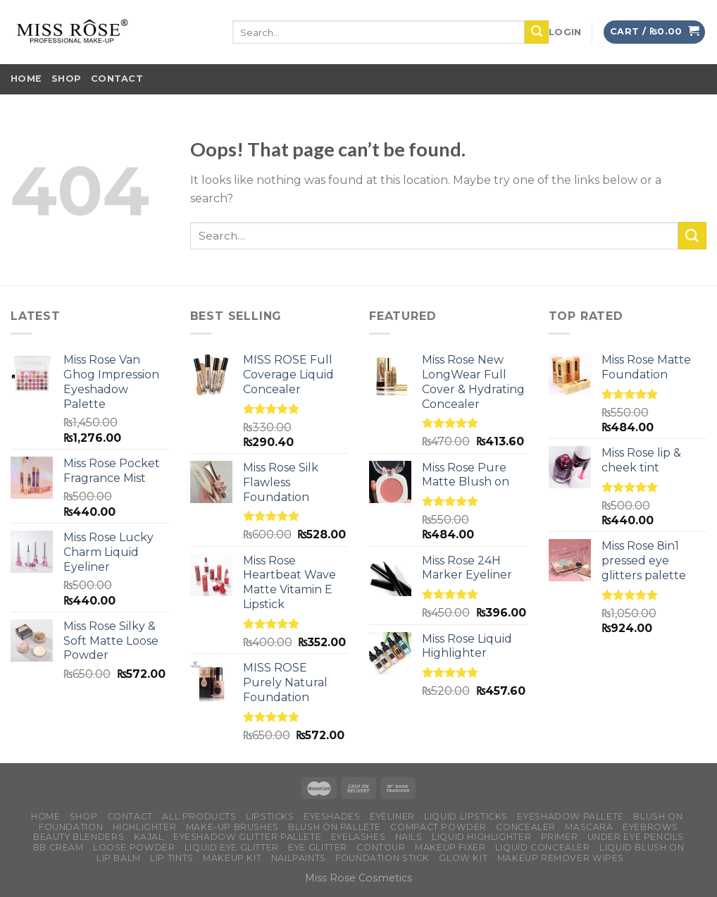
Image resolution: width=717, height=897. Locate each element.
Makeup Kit (232, 858)
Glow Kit (463, 858)
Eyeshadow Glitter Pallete (247, 836)
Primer (559, 836)
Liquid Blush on (641, 847)
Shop (66, 78)
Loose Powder (134, 847)
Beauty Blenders (78, 836)
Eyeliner (392, 816)
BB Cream (58, 847)
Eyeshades (332, 816)
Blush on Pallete (334, 827)
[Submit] (692, 235)
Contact (117, 78)
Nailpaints (298, 858)
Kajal (149, 836)
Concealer (526, 827)
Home (26, 78)
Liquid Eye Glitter (232, 847)
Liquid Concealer (542, 847)
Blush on (657, 816)
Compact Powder (438, 827)
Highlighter (145, 827)
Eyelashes (358, 836)
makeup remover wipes (560, 858)
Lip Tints (172, 858)
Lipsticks (270, 816)
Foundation (71, 827)
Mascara (589, 827)
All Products (199, 816)
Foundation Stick (382, 858)
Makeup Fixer (450, 847)
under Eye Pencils (635, 836)
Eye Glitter (317, 847)
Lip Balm (118, 858)
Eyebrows (650, 827)
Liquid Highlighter (481, 836)
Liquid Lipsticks (466, 816)
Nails (409, 836)
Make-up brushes (232, 827)
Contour (380, 847)
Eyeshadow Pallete (570, 816)
